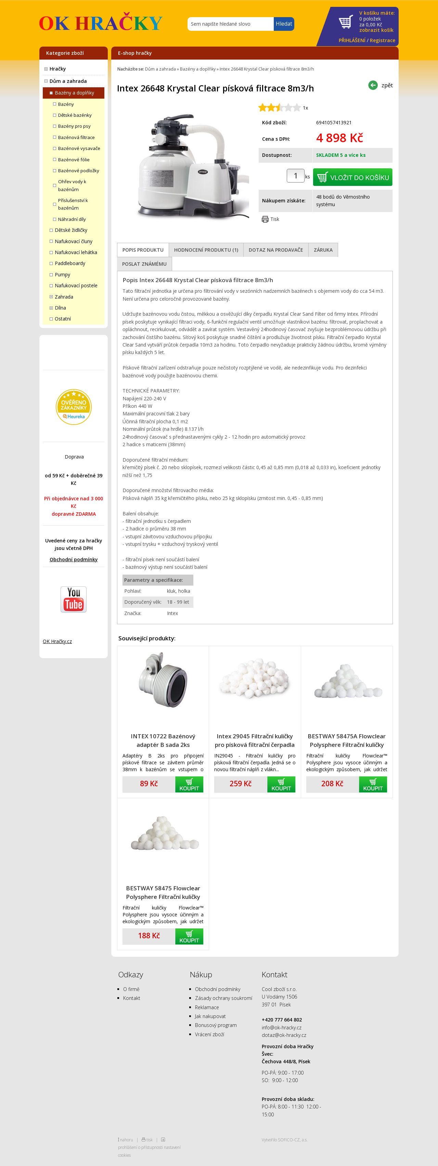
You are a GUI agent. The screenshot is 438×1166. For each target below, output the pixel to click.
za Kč (377, 21)
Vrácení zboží (209, 1034)
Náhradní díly (72, 219)
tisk (149, 1139)
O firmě (131, 989)
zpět (387, 85)
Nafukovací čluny (73, 241)
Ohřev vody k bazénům (72, 185)
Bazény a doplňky (74, 92)
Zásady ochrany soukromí (223, 998)
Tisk (274, 219)
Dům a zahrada (68, 81)
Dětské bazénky (75, 115)
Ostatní (63, 318)
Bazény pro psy (74, 126)
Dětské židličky (71, 230)
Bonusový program (216, 1025)
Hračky (58, 68)
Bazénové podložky (78, 170)
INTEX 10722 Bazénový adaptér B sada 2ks (163, 740)
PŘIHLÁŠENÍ (352, 40)
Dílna (60, 307)
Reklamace (207, 1007)
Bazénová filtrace (76, 137)
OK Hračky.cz (57, 641)
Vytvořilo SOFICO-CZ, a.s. (285, 1139)
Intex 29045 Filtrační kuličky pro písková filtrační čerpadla (255, 740)
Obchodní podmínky (74, 559)
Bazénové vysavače (79, 148)
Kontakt (131, 998)
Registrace (382, 40)
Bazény (66, 104)
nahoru (126, 1139)
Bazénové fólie (74, 159)
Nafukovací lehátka (76, 252)
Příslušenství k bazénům (73, 204)
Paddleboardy (70, 263)
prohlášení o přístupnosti (140, 1147)
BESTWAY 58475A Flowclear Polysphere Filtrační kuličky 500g (347, 740)
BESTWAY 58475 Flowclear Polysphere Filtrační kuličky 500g (163, 892)
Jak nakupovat (210, 1016)
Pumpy (62, 274)
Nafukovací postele (76, 285)
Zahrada (64, 296)
